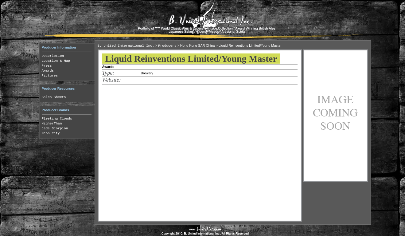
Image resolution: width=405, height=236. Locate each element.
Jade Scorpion (55, 128)
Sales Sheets (54, 97)
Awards (48, 71)
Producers (167, 46)
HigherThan (52, 123)
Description (53, 56)
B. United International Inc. (126, 46)
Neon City (51, 133)
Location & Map (56, 61)
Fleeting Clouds (57, 118)
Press (47, 66)
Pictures (50, 75)
